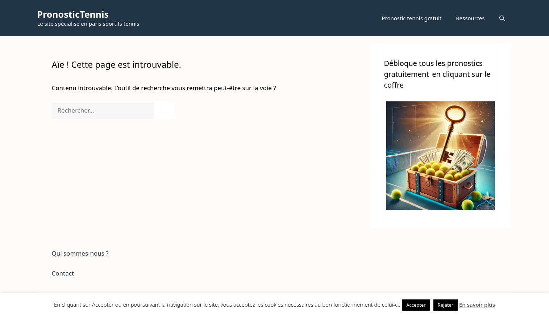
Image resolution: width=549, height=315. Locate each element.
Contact (63, 273)
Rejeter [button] (446, 305)
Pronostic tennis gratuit (411, 18)
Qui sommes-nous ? (80, 253)
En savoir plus (477, 304)
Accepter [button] (416, 305)
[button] (502, 18)
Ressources (470, 18)
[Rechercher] (165, 110)
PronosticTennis (73, 14)
